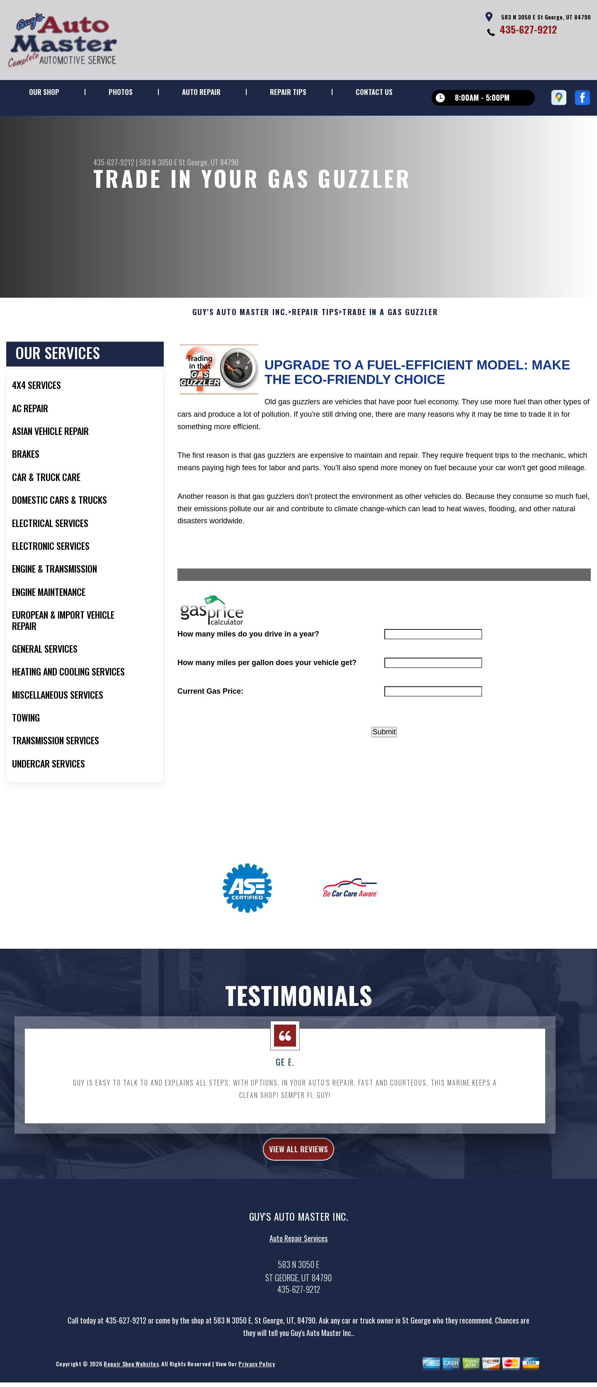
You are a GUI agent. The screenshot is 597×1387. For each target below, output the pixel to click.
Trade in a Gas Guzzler (390, 350)
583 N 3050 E (158, 162)
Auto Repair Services (298, 1281)
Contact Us (374, 92)
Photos (121, 92)
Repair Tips (288, 92)
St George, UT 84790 (208, 162)
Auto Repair (201, 92)
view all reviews (298, 1189)
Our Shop (44, 92)
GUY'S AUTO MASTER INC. (240, 350)
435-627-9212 (528, 29)
